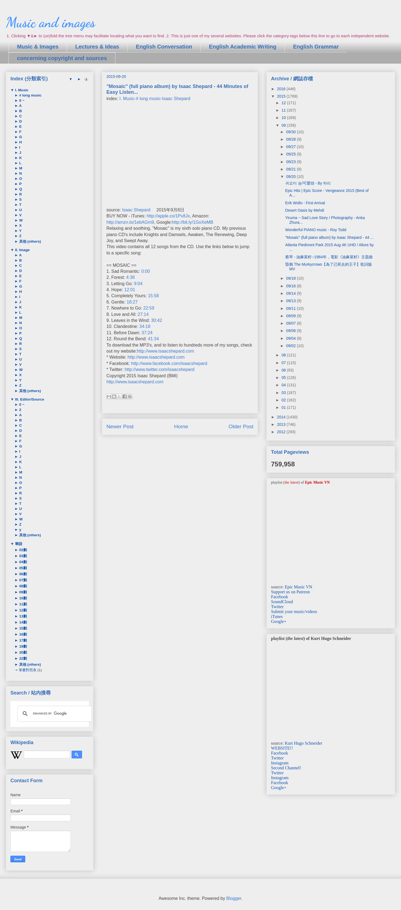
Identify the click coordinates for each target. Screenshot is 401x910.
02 (284, 400)
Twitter (277, 606)
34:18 (144, 326)
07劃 (22, 580)
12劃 (22, 610)
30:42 (156, 320)
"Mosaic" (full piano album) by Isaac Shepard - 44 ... (329, 237)
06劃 (22, 574)
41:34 (153, 338)
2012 (282, 432)
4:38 (130, 277)
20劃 (22, 652)
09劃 (22, 592)
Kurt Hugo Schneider (303, 743)
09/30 (291, 132)
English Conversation (164, 47)
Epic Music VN (298, 587)
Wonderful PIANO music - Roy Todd (315, 230)
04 (284, 385)
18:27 (132, 302)
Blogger (233, 898)
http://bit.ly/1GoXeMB (192, 222)
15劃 (22, 628)
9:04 (138, 283)
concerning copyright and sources (62, 58)
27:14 (143, 314)
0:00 (145, 271)
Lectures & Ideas (97, 47)
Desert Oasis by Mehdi (304, 210)
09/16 (291, 286)
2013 (282, 424)
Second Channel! (286, 768)
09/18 (291, 278)
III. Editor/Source (29, 399)
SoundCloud (282, 601)
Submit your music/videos (294, 611)
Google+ (278, 621)
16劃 (22, 634)
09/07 (291, 323)
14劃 (22, 622)
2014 (282, 417)
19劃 (22, 646)
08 (284, 355)
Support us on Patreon (290, 591)
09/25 (291, 154)
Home (181, 426)
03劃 (22, 556)
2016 (282, 89)
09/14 (291, 293)
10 (284, 117)
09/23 (291, 162)
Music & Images (37, 47)
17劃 (22, 640)
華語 (18, 544)
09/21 (291, 169)
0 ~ (21, 100)
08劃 (22, 586)
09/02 (291, 346)
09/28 (291, 139)
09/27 (291, 146)
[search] (54, 713)
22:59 (148, 308)
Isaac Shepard (136, 210)
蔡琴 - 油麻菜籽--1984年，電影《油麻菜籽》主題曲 (329, 257)
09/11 (291, 308)
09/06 (291, 330)
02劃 (22, 550)
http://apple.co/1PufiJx (168, 216)
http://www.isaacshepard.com (165, 351)
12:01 (129, 289)
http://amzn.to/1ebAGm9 (130, 222)
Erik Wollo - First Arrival (305, 203)
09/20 (291, 176)
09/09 (291, 316)
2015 (282, 96)
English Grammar (316, 47)
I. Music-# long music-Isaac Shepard (154, 98)
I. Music (21, 90)
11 (284, 110)
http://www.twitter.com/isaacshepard (159, 369)
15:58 (153, 295)
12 (284, 103)
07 (284, 363)
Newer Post (120, 426)
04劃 (22, 562)
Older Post (240, 426)
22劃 (22, 658)
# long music (29, 95)
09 (284, 125)
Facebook (279, 596)
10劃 (22, 598)
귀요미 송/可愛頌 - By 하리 (308, 183)
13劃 (22, 616)
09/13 (291, 301)
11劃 (22, 604)
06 (284, 370)
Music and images (50, 22)
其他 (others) (29, 241)
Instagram (280, 763)
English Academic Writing (242, 47)
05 (284, 377)
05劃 (22, 568)
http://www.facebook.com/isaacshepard (169, 363)
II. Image (22, 250)
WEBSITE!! (282, 748)
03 (284, 392)
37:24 (147, 332)
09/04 (291, 338)
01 (284, 407)
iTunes (277, 616)
